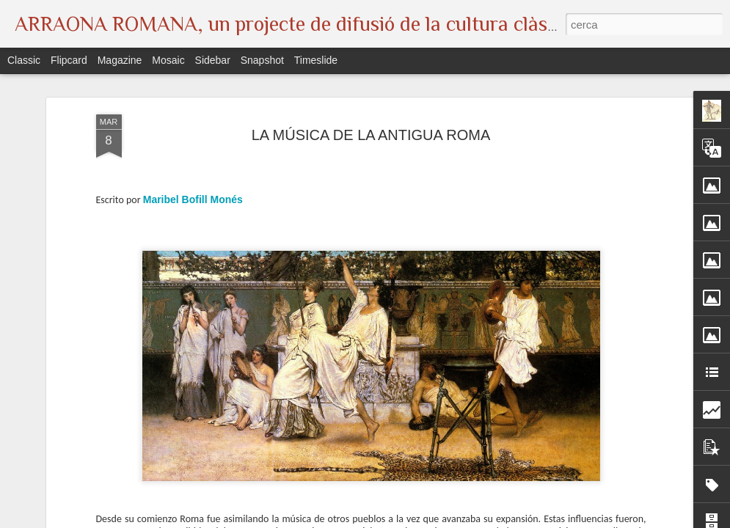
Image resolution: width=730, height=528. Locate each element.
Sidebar (212, 60)
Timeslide (315, 60)
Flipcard (69, 60)
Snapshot (262, 60)
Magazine (120, 60)
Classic (23, 60)
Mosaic (168, 60)
